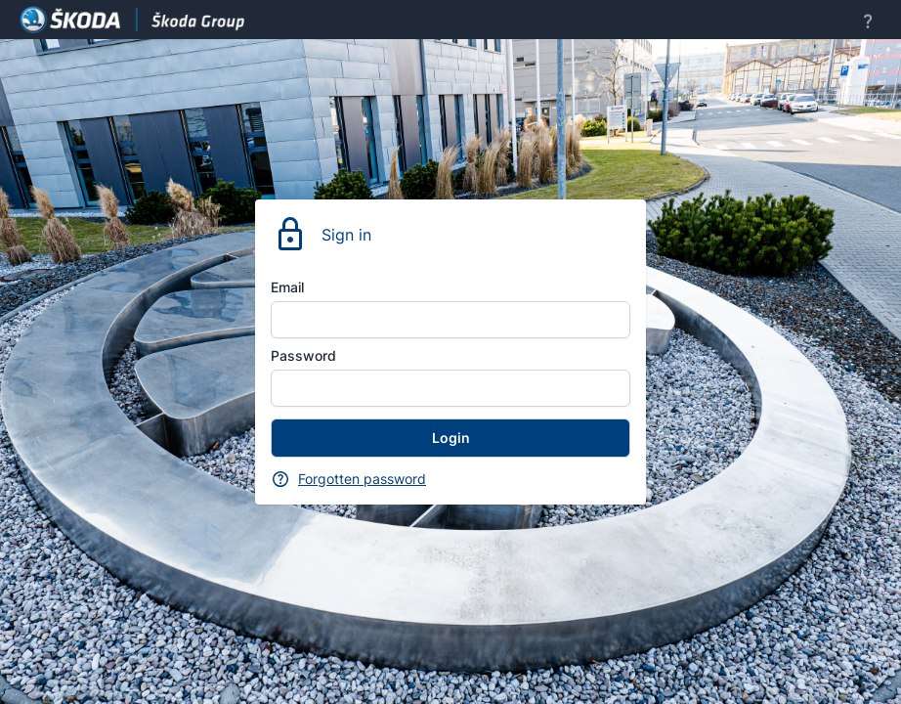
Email (287, 287)
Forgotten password (362, 478)
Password (303, 355)
